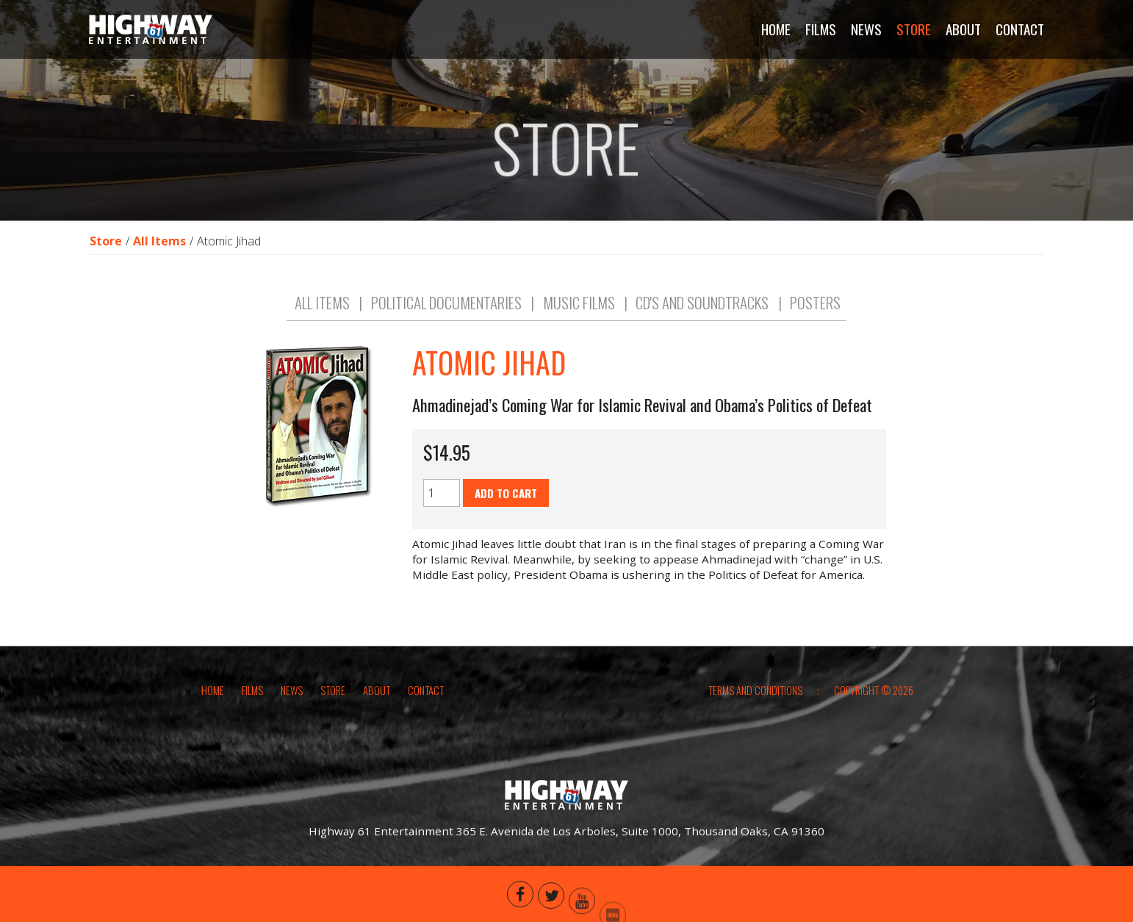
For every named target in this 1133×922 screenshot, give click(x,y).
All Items (159, 245)
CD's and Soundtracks (702, 317)
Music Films (579, 317)
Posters (815, 317)
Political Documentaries (446, 317)
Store (106, 245)
